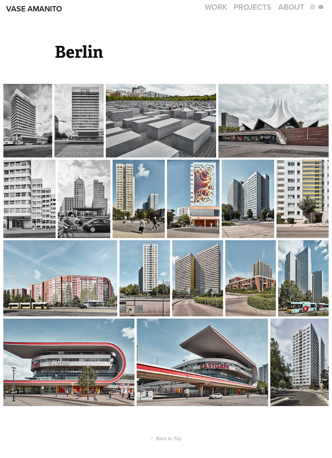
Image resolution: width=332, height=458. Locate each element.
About (291, 6)
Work (216, 6)
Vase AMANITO (34, 8)
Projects (252, 6)
